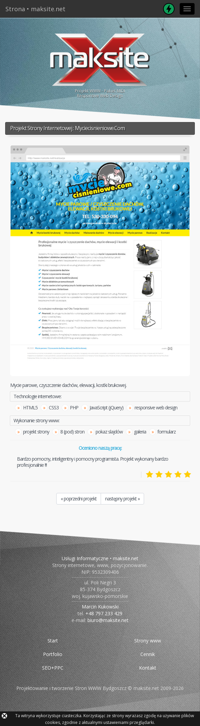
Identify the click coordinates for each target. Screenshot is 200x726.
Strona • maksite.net (35, 9)
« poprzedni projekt (79, 498)
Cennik (147, 654)
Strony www (147, 640)
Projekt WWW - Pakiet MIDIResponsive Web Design (100, 65)
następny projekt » (122, 498)
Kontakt (147, 668)
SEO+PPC (52, 668)
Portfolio (52, 654)
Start (52, 640)
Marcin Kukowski (100, 606)
